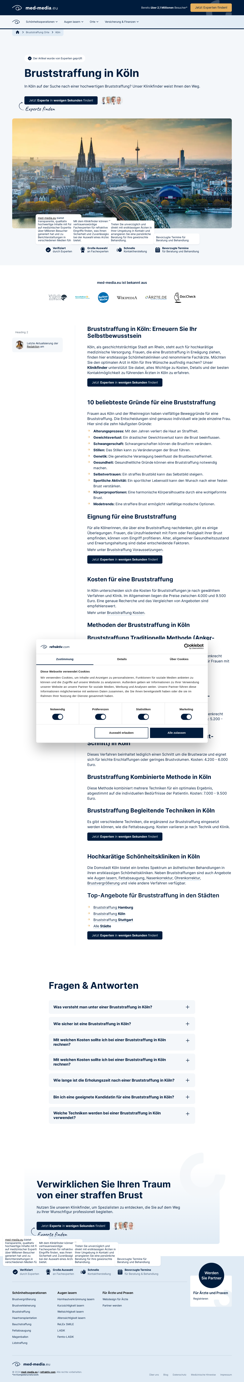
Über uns (154, 1374)
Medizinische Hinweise (203, 1374)
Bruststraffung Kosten (125, 612)
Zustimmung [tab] (65, 659)
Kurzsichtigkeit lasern (70, 1305)
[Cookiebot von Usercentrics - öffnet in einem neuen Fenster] (187, 646)
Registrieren (200, 1298)
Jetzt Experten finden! (211, 7)
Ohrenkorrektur (187, 878)
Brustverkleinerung (24, 1305)
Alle (102, 926)
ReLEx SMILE (65, 1324)
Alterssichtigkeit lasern (71, 1317)
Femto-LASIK (65, 1336)
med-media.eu (47, 218)
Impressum (226, 1374)
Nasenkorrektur (159, 878)
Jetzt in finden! (61, 100)
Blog (165, 1374)
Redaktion (33, 346)
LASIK (61, 1330)
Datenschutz (179, 1374)
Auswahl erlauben (121, 732)
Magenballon (20, 1336)
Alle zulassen (177, 732)
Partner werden (112, 1305)
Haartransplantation (24, 1317)
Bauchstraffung (21, 1324)
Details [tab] (122, 659)
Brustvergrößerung (103, 883)
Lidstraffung (19, 1342)
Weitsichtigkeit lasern (70, 1311)
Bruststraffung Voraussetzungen (134, 549)
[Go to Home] (17, 32)
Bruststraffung (113, 907)
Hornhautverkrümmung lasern (75, 1299)
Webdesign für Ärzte (115, 1299)
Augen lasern (105, 878)
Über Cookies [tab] (179, 659)
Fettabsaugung (131, 878)
